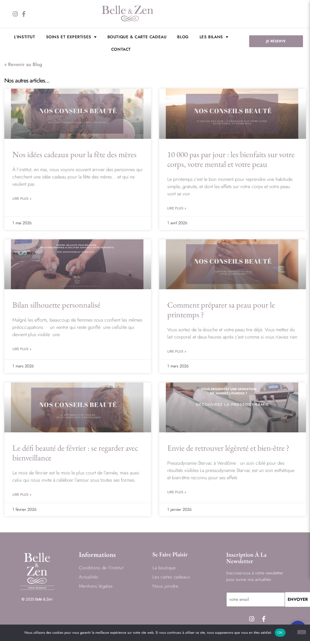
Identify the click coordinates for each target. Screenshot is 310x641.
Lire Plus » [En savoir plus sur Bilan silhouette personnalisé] (22, 348)
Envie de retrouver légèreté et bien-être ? (228, 448)
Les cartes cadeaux (171, 577)
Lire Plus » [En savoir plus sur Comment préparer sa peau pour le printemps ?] (176, 351)
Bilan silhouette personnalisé (56, 304)
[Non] (301, 632)
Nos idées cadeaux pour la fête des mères (74, 154)
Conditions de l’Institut (101, 567)
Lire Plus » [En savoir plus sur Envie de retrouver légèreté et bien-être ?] (176, 492)
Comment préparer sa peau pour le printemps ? (221, 309)
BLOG (183, 37)
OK (280, 632)
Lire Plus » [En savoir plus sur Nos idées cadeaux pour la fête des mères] (22, 198)
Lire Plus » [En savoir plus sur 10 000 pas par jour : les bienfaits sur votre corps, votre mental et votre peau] (176, 208)
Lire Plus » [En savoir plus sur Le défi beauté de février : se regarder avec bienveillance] (22, 494)
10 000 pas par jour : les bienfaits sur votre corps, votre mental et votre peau (231, 159)
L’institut (24, 37)
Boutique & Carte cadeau (137, 37)
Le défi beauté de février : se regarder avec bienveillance (75, 453)
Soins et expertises (71, 37)
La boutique (164, 567)
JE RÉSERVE (276, 41)
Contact (121, 49)
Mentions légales (96, 586)
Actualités (88, 577)
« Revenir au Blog (23, 64)
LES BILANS (214, 37)
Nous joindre (165, 586)
